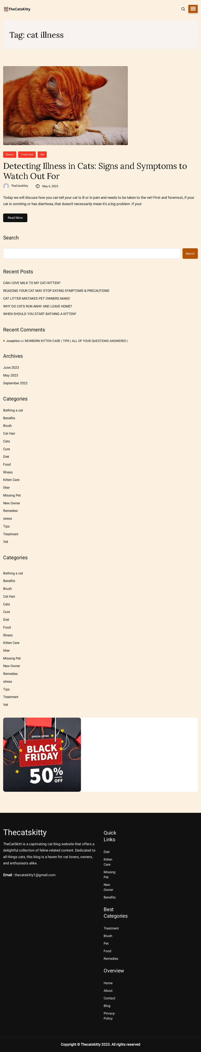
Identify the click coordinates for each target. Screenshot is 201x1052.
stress (7, 519)
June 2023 (11, 368)
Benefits (9, 418)
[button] (193, 9)
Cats (6, 441)
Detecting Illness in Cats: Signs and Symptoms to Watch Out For (95, 171)
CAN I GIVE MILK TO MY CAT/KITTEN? (32, 283)
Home (108, 983)
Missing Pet (12, 495)
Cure (6, 449)
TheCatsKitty (19, 185)
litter (6, 488)
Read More (15, 218)
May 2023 (10, 375)
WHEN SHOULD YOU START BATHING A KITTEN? (39, 314)
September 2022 (15, 383)
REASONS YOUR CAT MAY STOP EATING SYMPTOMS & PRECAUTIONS (56, 291)
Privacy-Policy (109, 1015)
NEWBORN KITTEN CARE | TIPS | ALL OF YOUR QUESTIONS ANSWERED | (76, 341)
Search (11, 238)
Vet (42, 154)
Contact (109, 998)
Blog (107, 1006)
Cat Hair (9, 433)
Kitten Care (11, 480)
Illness (10, 154)
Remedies (10, 511)
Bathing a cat (13, 410)
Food (7, 464)
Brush (7, 426)
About (108, 991)
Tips (6, 526)
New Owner (11, 503)
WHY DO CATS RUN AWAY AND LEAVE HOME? (37, 306)
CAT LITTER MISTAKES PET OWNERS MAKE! (36, 298)
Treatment (27, 154)
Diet (6, 457)
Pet (106, 943)
